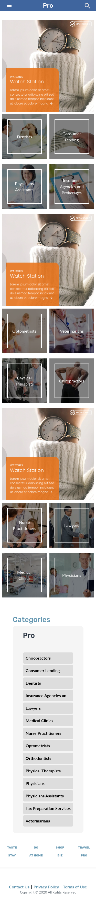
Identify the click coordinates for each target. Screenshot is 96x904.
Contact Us (19, 886)
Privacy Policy (46, 886)
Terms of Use (75, 886)
